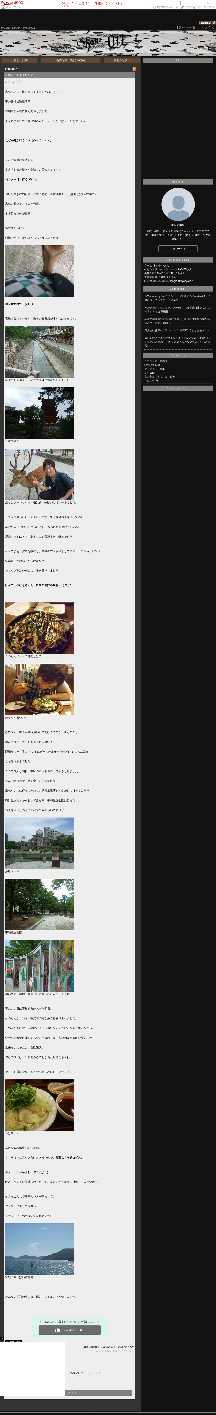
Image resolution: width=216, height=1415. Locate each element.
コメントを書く (124, 1350)
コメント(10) (104, 1350)
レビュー (149, 380)
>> (164, 7)
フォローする (178, 248)
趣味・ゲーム (14, 6)
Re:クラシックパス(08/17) (177, 296)
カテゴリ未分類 (153, 361)
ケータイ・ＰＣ (153, 368)
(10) (33, 75)
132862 (205, 22)
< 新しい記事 (19, 60)
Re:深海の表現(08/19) (171, 319)
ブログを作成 (193, 7)
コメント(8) (93, 1373)
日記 (19, 81)
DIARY (16, 27)
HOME (5, 27)
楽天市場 (209, 7)
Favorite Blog (178, 259)
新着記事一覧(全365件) (70, 60)
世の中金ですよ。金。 (157, 376)
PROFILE (29, 27)
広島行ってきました (17, 75)
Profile (178, 181)
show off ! (149, 365)
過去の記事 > (121, 60)
